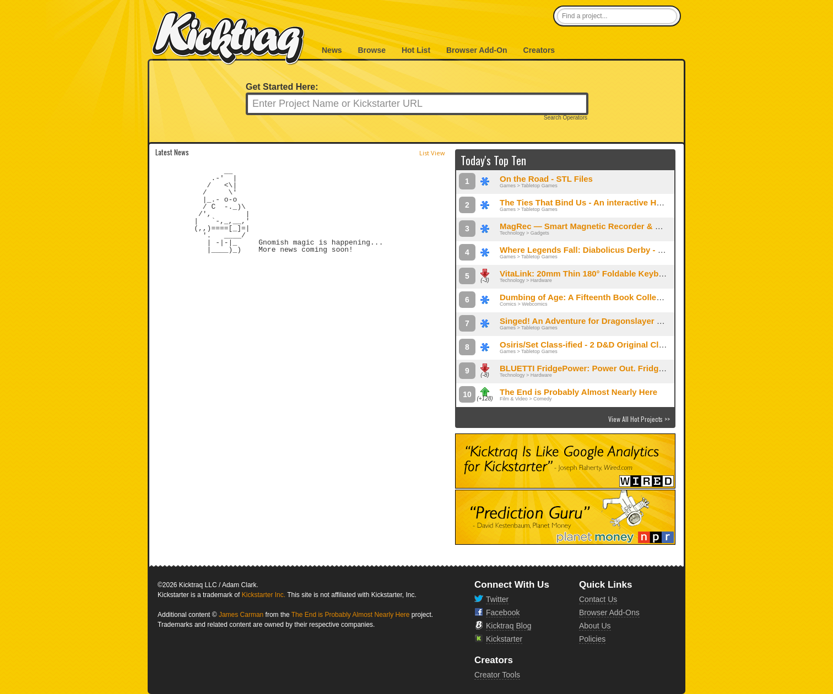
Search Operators (565, 118)
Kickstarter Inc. (263, 595)
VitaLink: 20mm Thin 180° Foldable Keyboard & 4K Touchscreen (625, 273)
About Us (595, 625)
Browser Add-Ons (609, 612)
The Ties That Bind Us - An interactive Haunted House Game (618, 202)
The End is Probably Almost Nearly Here (578, 392)
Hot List (416, 50)
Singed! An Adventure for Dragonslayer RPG (587, 321)
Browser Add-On (476, 50)
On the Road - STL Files (546, 178)
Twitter (497, 599)
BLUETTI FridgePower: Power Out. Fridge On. (589, 368)
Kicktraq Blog (508, 625)
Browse (372, 50)
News (332, 50)
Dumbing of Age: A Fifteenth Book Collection (588, 297)
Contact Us (598, 599)
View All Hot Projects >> (639, 419)
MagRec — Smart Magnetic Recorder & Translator (597, 226)
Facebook (503, 612)
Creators (539, 50)
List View (432, 153)
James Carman (241, 615)
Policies (592, 639)
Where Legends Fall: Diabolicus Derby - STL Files (597, 249)
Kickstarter (504, 639)
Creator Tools (497, 674)
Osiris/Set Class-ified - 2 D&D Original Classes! (592, 344)
